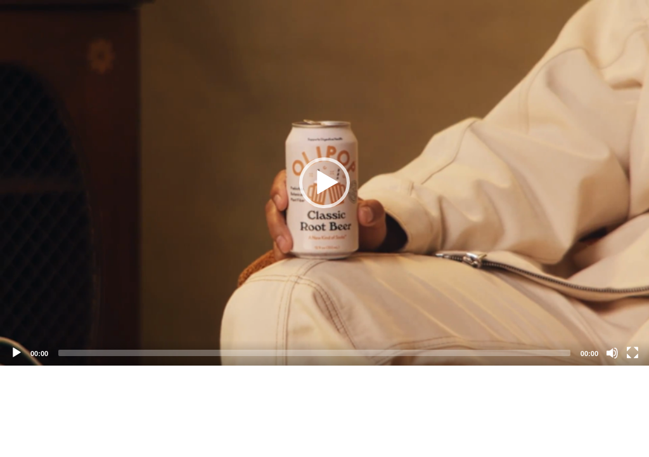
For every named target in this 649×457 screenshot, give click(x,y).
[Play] (16, 353)
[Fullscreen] (632, 353)
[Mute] (612, 353)
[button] (324, 182)
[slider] (314, 353)
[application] (324, 183)
